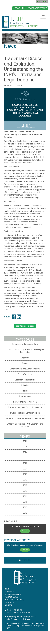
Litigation (25, 385)
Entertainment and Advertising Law (25, 369)
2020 (25, 474)
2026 (25, 441)
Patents (25, 391)
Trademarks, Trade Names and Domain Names (25, 418)
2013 (25, 507)
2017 (25, 491)
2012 (25, 513)
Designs (25, 363)
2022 (25, 463)
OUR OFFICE (9, 592)
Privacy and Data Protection (25, 402)
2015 (25, 502)
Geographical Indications (25, 380)
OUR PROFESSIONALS (13, 594)
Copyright (25, 358)
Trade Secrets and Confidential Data (25, 413)
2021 (25, 469)
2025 (25, 447)
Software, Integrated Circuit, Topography (25, 407)
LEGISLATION (9, 602)
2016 (25, 496)
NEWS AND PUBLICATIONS (14, 600)
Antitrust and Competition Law (25, 344)
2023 (25, 458)
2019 (25, 480)
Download (25, 531)
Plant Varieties (25, 396)
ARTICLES (25, 560)
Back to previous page (25, 326)
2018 (25, 485)
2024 (25, 452)
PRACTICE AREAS (11, 597)
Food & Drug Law (25, 374)
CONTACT (8, 605)
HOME (7, 589)
